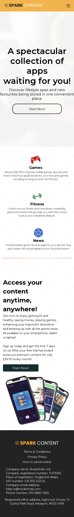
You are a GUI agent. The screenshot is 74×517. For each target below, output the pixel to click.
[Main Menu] (68, 6)
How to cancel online (37, 462)
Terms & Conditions (37, 451)
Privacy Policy (37, 457)
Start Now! (37, 109)
